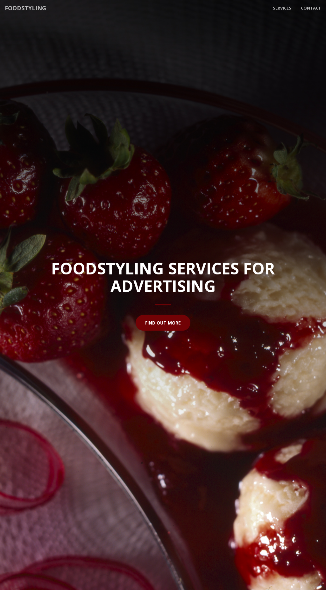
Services (282, 8)
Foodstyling (25, 8)
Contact (311, 8)
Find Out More (163, 322)
